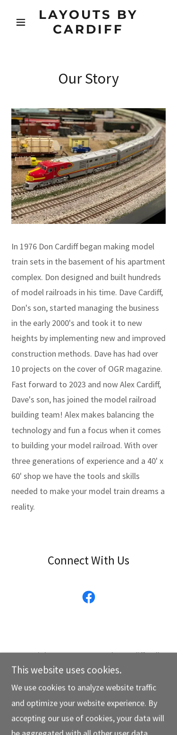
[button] (22, 22)
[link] (88, 22)
